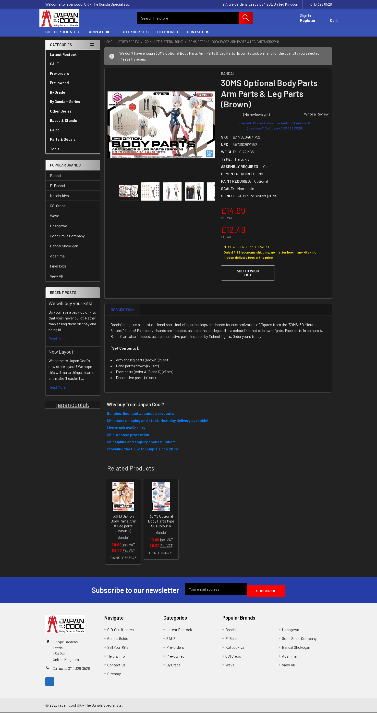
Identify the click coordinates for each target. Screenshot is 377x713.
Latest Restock (63, 59)
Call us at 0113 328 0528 (71, 668)
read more (57, 343)
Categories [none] (61, 49)
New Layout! (62, 356)
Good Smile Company (67, 240)
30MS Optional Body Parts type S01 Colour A (161, 523)
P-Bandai (57, 190)
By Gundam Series (72, 106)
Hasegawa (58, 230)
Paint (72, 134)
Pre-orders (59, 78)
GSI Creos (58, 210)
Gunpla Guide (100, 36)
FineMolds (58, 270)
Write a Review (316, 118)
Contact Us (198, 36)
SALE (54, 68)
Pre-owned (59, 87)
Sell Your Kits (135, 36)
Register (302, 23)
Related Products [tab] (130, 470)
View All (56, 280)
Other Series (72, 115)
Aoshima (57, 260)
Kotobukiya (59, 200)
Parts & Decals (62, 143)
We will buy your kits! (70, 307)
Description (122, 312)
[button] (248, 277)
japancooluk (72, 409)
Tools (55, 153)
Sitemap (114, 674)
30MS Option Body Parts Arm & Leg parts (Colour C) (123, 525)
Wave (54, 220)
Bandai (55, 180)
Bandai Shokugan (64, 250)
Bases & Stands (63, 125)
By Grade (72, 96)
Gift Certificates (62, 36)
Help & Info (167, 36)
